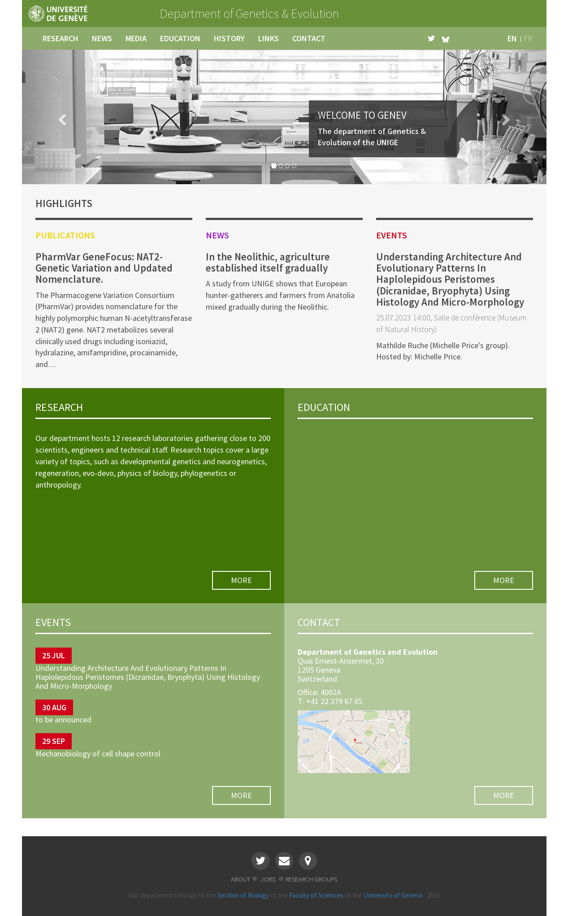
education (180, 38)
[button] (61, 117)
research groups (311, 879)
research (60, 38)
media (136, 38)
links (268, 38)
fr (528, 38)
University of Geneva (393, 895)
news (102, 38)
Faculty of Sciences (316, 895)
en (512, 38)
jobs (268, 879)
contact (308, 38)
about (240, 879)
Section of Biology (243, 895)
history (229, 38)
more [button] (241, 580)
